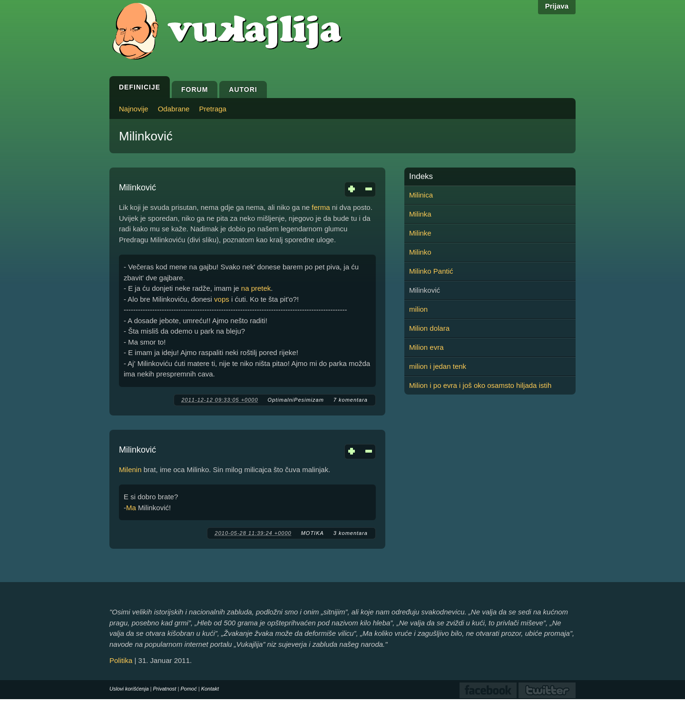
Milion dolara (429, 328)
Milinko (420, 252)
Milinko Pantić (431, 271)
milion (418, 309)
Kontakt (210, 689)
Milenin (130, 469)
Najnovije (133, 109)
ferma (321, 207)
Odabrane (174, 109)
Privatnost (164, 689)
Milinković (137, 187)
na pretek (256, 288)
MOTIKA (312, 533)
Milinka (420, 214)
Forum (194, 89)
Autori (243, 89)
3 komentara (350, 533)
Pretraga (212, 109)
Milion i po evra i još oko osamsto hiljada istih (480, 385)
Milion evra (426, 347)
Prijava (556, 6)
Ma (131, 508)
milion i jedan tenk (437, 366)
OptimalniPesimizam (296, 400)
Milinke (420, 233)
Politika (120, 660)
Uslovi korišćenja (129, 689)
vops (221, 299)
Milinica (421, 195)
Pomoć (188, 689)
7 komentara (350, 400)
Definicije (139, 87)
